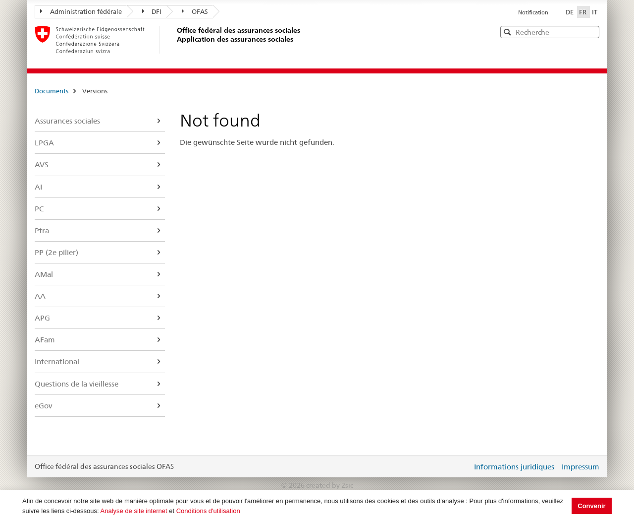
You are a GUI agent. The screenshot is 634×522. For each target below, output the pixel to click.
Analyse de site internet (134, 511)
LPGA (44, 142)
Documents (51, 91)
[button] (590, 31)
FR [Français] (583, 12)
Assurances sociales (67, 121)
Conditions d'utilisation (208, 511)
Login (462, 466)
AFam (45, 339)
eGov (43, 405)
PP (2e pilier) (56, 252)
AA (40, 296)
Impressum (580, 466)
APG (42, 318)
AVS (42, 164)
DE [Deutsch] (570, 12)
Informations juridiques (514, 466)
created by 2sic (329, 485)
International (57, 361)
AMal (44, 274)
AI (38, 187)
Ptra (42, 230)
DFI (152, 11)
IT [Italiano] (594, 12)
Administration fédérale (81, 11)
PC (39, 208)
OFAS (195, 11)
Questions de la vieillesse (76, 384)
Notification (533, 12)
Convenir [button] (591, 506)
